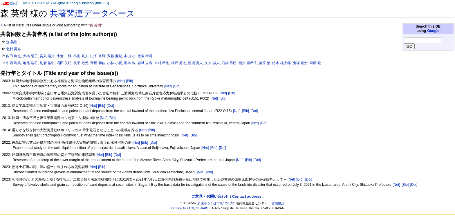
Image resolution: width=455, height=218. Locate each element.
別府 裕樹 (47, 63)
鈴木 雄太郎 (281, 63)
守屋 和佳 (97, 63)
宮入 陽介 (47, 56)
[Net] (121, 81)
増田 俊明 (64, 63)
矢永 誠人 (212, 63)
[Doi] (110, 106)
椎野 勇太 (178, 63)
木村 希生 (161, 63)
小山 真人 (80, 56)
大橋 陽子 (30, 56)
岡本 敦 (129, 63)
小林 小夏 (114, 63)
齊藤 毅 (315, 63)
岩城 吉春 (145, 63)
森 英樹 (11, 42)
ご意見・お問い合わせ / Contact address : (227, 196)
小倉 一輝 (64, 56)
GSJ (38, 3)
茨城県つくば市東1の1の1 (216, 203)
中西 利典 (13, 63)
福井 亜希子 (248, 63)
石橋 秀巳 (229, 63)
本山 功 (129, 56)
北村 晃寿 (13, 49)
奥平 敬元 (80, 63)
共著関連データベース (92, 13)
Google (433, 31)
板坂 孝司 (145, 56)
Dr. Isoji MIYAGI (182, 208)
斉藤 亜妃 (114, 56)
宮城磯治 (278, 203)
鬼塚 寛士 (300, 63)
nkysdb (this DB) (95, 3)
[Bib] (129, 81)
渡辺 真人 (195, 63)
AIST (27, 3)
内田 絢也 (13, 56)
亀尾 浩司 (30, 63)
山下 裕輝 (97, 56)
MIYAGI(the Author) (62, 3)
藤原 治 (264, 63)
